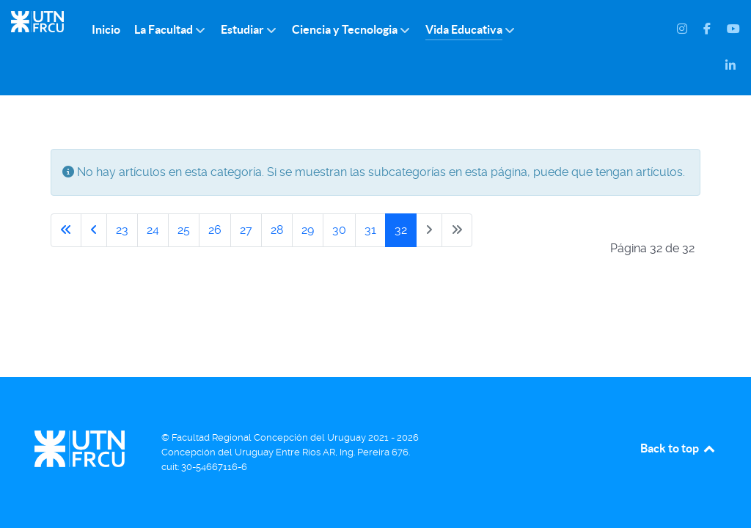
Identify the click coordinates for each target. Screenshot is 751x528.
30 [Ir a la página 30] (339, 230)
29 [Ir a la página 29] (307, 230)
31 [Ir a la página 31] (370, 230)
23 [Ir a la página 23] (122, 230)
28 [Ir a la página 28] (277, 230)
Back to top (678, 448)
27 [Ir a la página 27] (246, 230)
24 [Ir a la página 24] (153, 230)
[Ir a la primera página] (66, 230)
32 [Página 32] (401, 230)
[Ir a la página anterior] (94, 230)
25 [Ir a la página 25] (183, 230)
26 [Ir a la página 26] (214, 230)
